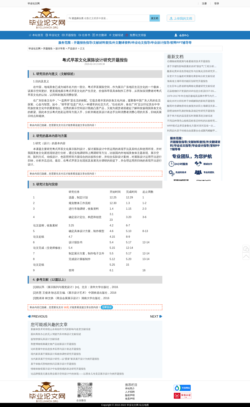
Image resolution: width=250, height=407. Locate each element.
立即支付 (107, 307)
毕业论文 (52, 35)
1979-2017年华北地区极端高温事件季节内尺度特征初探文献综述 (201, 96)
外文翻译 (99, 35)
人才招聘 (130, 391)
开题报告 (69, 35)
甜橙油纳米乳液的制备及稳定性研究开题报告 (191, 110)
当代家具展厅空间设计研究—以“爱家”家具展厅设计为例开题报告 (65, 358)
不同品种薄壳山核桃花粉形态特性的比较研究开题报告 (196, 120)
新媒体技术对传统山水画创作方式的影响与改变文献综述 (61, 329)
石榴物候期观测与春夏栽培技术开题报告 (188, 61)
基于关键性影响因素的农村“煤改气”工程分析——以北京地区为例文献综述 (206, 66)
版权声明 (130, 395)
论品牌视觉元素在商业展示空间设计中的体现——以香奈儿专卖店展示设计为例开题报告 (77, 373)
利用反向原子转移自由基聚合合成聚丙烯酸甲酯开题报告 (197, 130)
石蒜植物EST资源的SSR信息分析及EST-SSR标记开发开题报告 (201, 91)
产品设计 (72, 48)
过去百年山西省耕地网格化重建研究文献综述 (191, 86)
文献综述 (116, 35)
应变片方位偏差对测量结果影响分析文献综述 (191, 76)
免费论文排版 (135, 35)
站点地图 (144, 405)
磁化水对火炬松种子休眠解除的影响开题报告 (191, 101)
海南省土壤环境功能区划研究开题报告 (187, 81)
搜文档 (154, 18)
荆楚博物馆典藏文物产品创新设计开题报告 (53, 344)
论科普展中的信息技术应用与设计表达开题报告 (56, 349)
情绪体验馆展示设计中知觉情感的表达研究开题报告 (58, 368)
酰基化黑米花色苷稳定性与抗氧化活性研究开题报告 (194, 71)
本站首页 (36, 35)
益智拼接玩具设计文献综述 (45, 339)
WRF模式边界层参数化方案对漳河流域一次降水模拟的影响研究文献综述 (205, 125)
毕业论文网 (34, 48)
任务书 (84, 35)
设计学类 (60, 48)
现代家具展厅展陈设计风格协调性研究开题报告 (56, 354)
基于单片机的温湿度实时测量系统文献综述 (190, 115)
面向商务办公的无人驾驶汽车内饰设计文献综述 (56, 334)
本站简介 (130, 388)
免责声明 (130, 398)
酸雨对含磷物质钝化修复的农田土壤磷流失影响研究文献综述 (199, 105)
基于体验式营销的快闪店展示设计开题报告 (53, 363)
